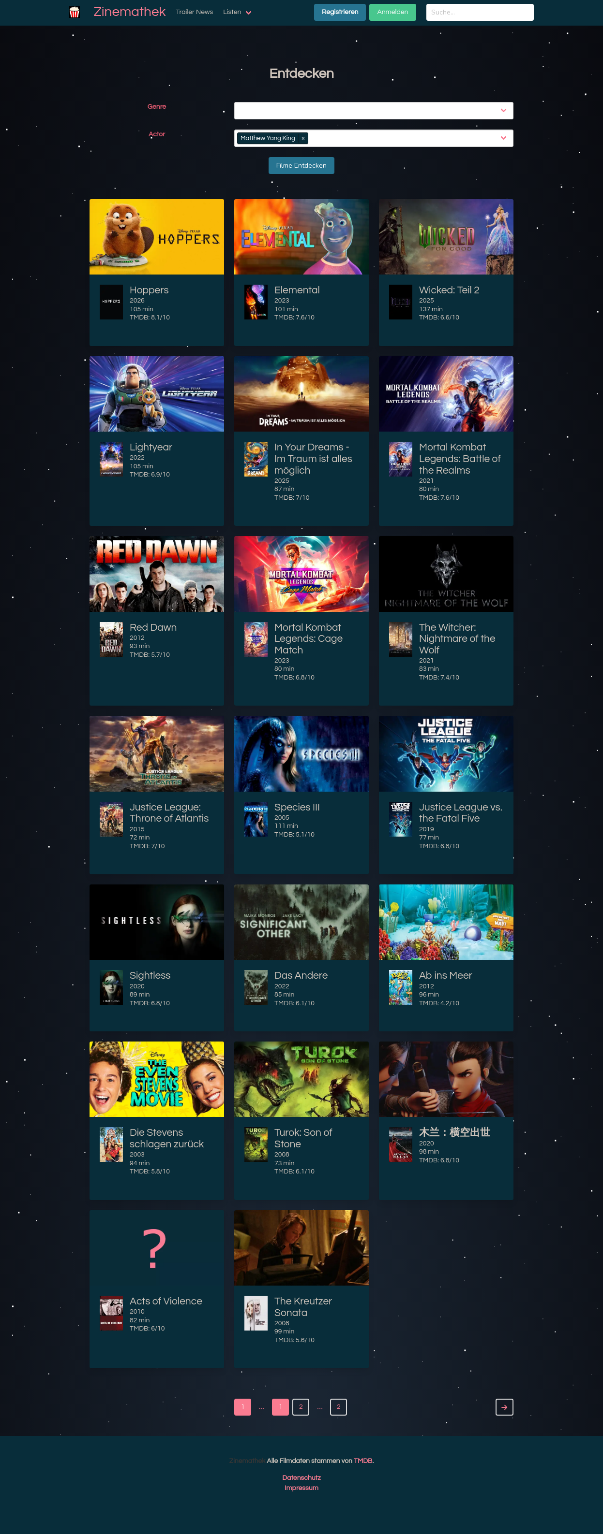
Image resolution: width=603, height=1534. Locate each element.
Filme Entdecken (301, 165)
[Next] (504, 1407)
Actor (157, 134)
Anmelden (392, 12)
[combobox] (376, 110)
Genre (157, 106)
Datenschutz (301, 1478)
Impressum (301, 1488)
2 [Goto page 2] (339, 1407)
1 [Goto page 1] (243, 1407)
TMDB (363, 1461)
